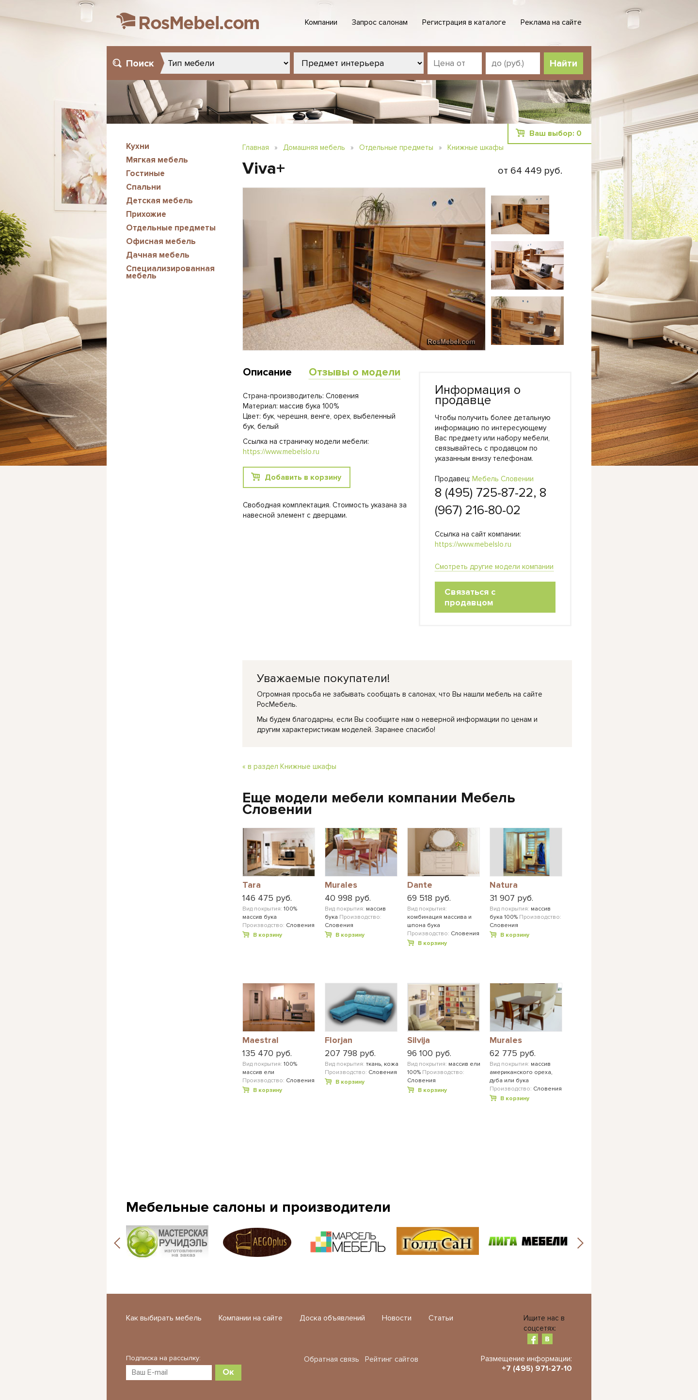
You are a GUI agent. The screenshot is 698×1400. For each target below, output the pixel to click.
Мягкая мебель (157, 160)
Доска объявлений (332, 1318)
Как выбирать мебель (164, 1318)
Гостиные (145, 173)
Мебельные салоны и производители (258, 1207)
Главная (255, 147)
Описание (267, 372)
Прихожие (146, 214)
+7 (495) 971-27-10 (537, 1368)
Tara (251, 885)
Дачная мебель (158, 255)
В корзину (267, 935)
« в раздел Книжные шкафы (289, 766)
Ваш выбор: (555, 133)
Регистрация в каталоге (464, 22)
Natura (504, 885)
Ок (228, 1372)
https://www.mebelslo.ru (473, 544)
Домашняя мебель (314, 147)
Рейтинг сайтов (391, 1359)
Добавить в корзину (303, 477)
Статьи (440, 1318)
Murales (341, 885)
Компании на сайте (251, 1318)
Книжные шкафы (475, 147)
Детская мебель (159, 200)
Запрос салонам (380, 22)
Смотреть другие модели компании (494, 566)
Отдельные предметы (171, 228)
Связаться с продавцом (469, 597)
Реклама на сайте (551, 22)
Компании (321, 22)
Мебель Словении (503, 478)
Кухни (137, 146)
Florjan (338, 1040)
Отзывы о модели (354, 372)
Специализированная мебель (170, 272)
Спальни (143, 187)
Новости (397, 1318)
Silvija (418, 1040)
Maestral (260, 1040)
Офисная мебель (161, 241)
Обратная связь (331, 1359)
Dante (419, 885)
